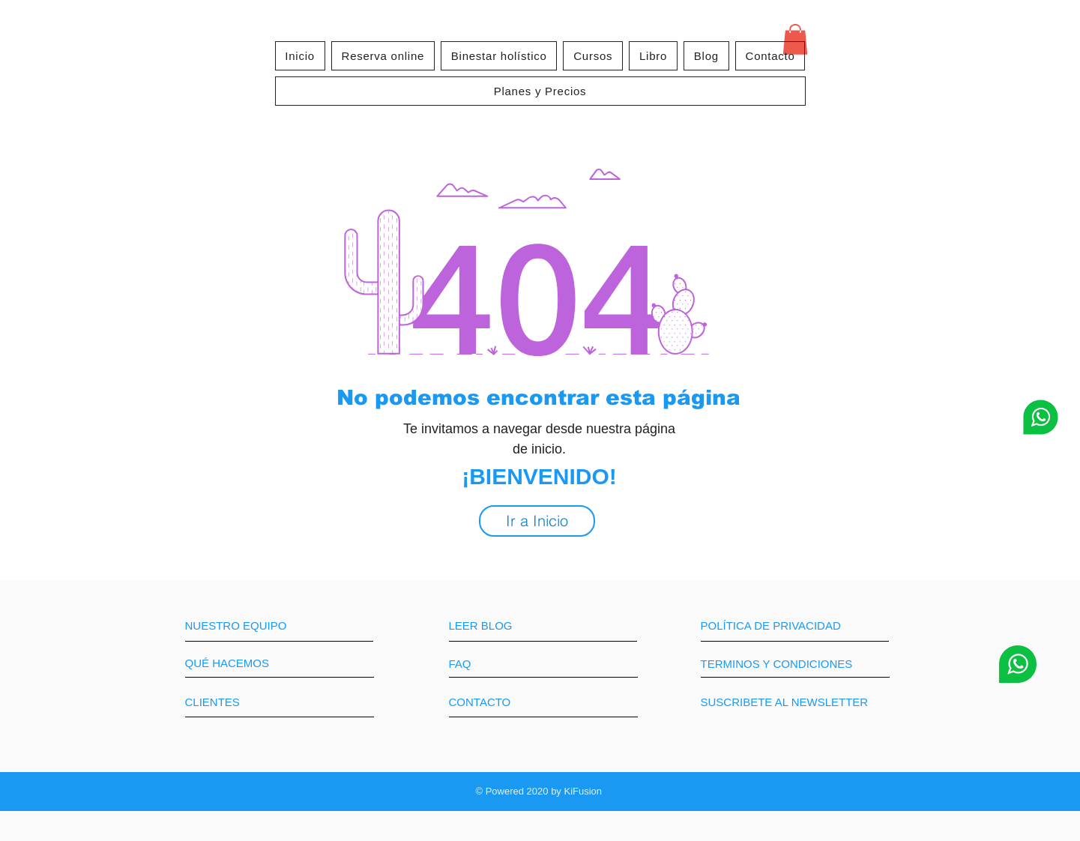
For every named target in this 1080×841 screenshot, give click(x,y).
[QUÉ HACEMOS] (241, 663)
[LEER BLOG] (514, 625)
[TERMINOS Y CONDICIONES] (793, 664)
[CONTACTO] (505, 702)
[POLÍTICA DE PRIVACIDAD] (793, 625)
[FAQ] (491, 664)
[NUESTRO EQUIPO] (249, 625)
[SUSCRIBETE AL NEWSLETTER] (785, 702)
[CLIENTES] (241, 702)
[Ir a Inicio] (537, 521)
